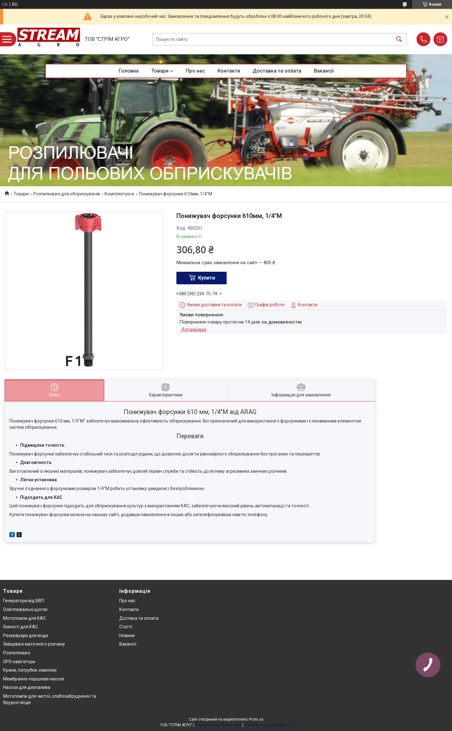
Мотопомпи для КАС (24, 618)
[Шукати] (398, 39)
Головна (129, 71)
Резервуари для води (25, 635)
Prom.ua (256, 719)
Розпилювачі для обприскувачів (66, 193)
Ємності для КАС (20, 626)
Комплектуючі (119, 193)
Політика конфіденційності (268, 725)
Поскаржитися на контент (218, 725)
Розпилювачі (16, 652)
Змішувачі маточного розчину (34, 643)
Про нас (195, 71)
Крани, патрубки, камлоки (29, 670)
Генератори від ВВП (23, 600)
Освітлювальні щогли (25, 609)
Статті (125, 626)
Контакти (229, 71)
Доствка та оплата (139, 618)
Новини (127, 635)
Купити (206, 278)
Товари (160, 71)
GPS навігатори (19, 661)
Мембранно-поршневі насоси (33, 678)
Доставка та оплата (277, 71)
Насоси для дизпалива (26, 687)
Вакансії (324, 71)
